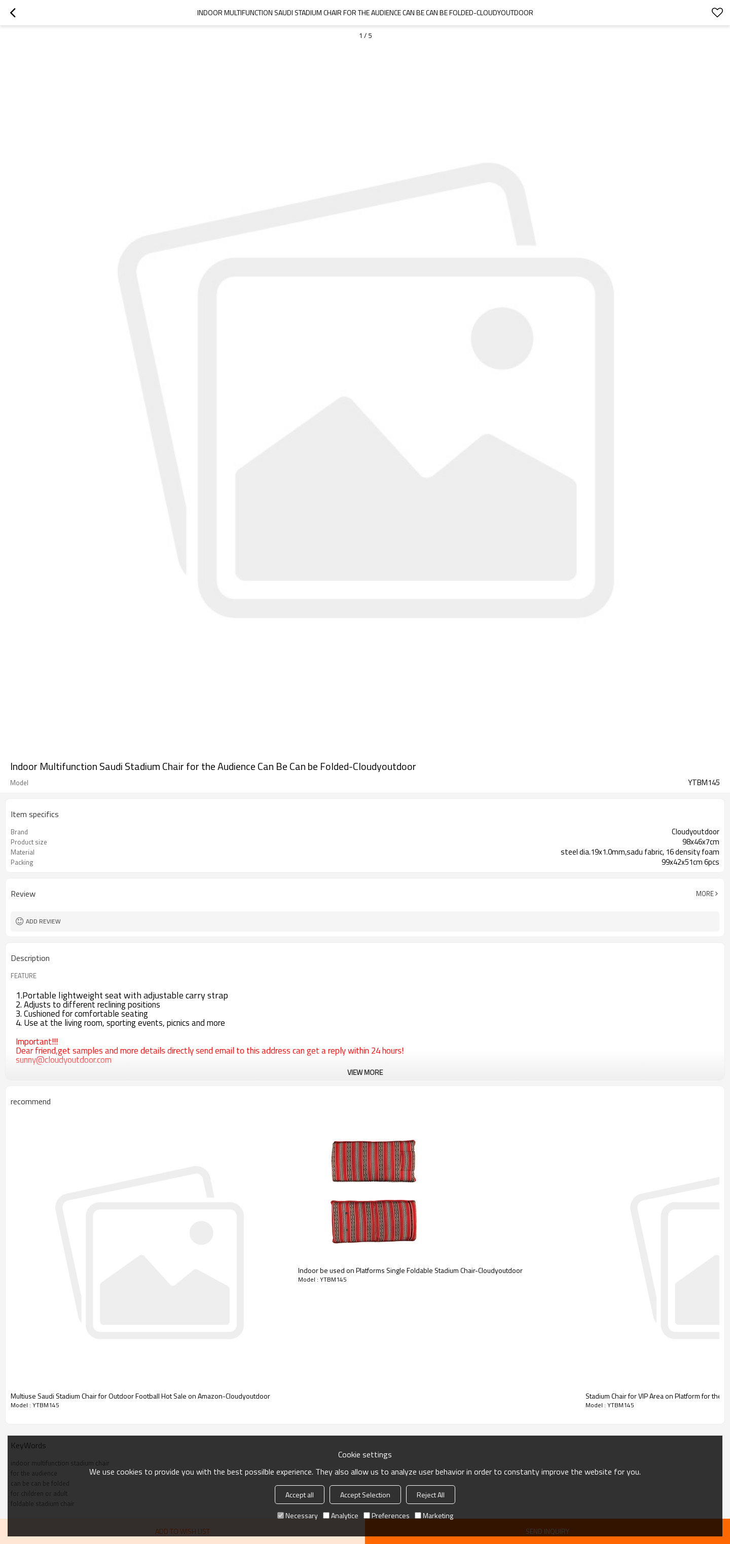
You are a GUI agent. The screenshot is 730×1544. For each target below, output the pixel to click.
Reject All (431, 1494)
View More (365, 1072)
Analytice (340, 1515)
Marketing (434, 1515)
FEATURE (23, 976)
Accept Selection (365, 1494)
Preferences (386, 1515)
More (705, 894)
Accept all (299, 1494)
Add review (43, 921)
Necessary (297, 1515)
